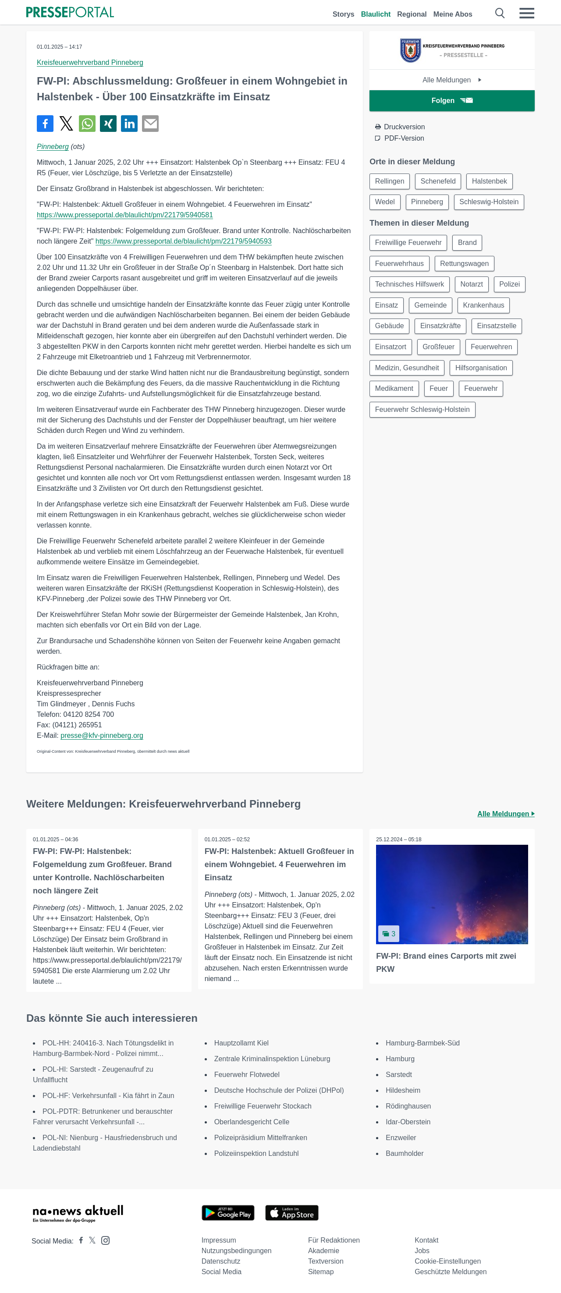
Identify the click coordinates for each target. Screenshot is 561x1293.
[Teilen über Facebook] (45, 123)
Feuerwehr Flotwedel (247, 1074)
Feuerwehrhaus (399, 264)
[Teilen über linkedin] (129, 123)
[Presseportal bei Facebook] (78, 1241)
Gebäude (389, 327)
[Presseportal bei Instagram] (103, 1239)
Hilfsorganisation (482, 369)
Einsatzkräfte (441, 327)
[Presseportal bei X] (89, 1241)
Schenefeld (438, 181)
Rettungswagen (464, 264)
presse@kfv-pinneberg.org (101, 735)
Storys (344, 14)
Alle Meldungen (452, 80)
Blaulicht (376, 14)
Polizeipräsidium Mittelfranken (261, 1137)
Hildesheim (403, 1090)
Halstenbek (490, 181)
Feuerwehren (492, 348)
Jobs (422, 1250)
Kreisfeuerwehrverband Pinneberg (90, 62)
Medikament (394, 390)
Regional (412, 14)
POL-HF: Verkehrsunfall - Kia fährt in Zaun (108, 1095)
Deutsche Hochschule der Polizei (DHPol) (279, 1090)
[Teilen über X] (66, 123)
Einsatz (386, 306)
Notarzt (472, 285)
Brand (467, 243)
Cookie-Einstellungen (448, 1261)
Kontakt (426, 1240)
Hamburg (400, 1059)
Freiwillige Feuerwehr (408, 243)
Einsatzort (390, 348)
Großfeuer (439, 348)
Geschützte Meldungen (451, 1271)
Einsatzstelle (498, 327)
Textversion (326, 1261)
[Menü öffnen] (527, 13)
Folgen (452, 100)
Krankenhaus (484, 306)
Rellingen (390, 181)
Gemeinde (431, 306)
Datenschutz (221, 1261)
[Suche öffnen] (500, 13)
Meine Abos (452, 14)
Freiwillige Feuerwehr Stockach (263, 1106)
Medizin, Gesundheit (407, 369)
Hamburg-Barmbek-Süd (423, 1043)
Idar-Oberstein (408, 1122)
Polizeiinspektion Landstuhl (256, 1153)
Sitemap (321, 1271)
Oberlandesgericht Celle (252, 1122)
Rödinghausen (408, 1106)
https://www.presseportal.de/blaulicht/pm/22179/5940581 (125, 215)
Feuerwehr (481, 390)
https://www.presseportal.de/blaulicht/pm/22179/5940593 (184, 241)
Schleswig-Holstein (489, 202)
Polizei (510, 285)
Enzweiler (401, 1137)
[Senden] (150, 123)
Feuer (439, 390)
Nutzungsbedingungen (237, 1250)
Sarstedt (399, 1074)
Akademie (323, 1250)
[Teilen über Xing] (108, 123)
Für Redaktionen (334, 1240)
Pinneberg (53, 146)
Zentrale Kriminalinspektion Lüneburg (272, 1059)
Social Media (222, 1271)
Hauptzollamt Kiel (241, 1043)
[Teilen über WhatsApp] (87, 123)
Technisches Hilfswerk (409, 285)
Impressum (219, 1240)
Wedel (385, 202)
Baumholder (404, 1153)
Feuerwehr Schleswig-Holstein (422, 411)
